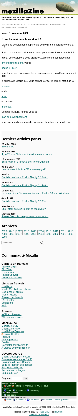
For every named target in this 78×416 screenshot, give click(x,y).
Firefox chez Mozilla (12, 297)
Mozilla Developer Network (16, 356)
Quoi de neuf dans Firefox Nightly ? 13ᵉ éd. (25, 201)
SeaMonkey (34, 390)
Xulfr (4, 305)
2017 (19, 231)
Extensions (7, 303)
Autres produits (10, 339)
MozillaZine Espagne (13, 331)
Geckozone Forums (12, 292)
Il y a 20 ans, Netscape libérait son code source (27, 154)
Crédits (5, 342)
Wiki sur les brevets (12, 317)
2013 (48, 231)
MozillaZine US (10, 326)
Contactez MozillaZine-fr (15, 345)
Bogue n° (7, 378)
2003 (48, 234)
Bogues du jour (10, 373)
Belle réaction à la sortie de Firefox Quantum (26, 161)
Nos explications (62, 399)
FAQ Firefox (8, 300)
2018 (11, 231)
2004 (41, 234)
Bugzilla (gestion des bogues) (17, 365)
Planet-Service (45, 412)
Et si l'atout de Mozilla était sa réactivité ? (24, 209)
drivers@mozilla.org (12, 63)
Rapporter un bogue (12, 367)
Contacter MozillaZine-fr (39, 414)
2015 (34, 231)
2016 (26, 231)
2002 (56, 234)
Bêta (9, 386)
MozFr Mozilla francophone (16, 289)
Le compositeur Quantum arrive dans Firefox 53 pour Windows (35, 193)
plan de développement (14, 117)
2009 (4, 234)
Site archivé (8, 146)
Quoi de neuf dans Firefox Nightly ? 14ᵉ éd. (25, 185)
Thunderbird (21, 390)
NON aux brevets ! (12, 314)
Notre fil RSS (11, 334)
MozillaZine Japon (11, 328)
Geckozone (11, 395)
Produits (6, 337)
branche (6, 86)
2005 (34, 234)
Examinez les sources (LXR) (17, 359)
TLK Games (59, 412)
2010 (70, 231)
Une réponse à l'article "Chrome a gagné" (24, 169)
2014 (41, 231)
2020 (4, 231)
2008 (11, 234)
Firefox (9, 390)
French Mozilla (9, 294)
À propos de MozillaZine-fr (16, 347)
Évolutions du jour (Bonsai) (16, 362)
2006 (26, 234)
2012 (56, 231)
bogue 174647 (9, 68)
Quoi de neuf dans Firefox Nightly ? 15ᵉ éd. (25, 177)
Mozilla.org (7, 286)
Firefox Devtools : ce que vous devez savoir (25, 216)
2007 (19, 234)
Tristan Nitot (8, 272)
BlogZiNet (7, 269)
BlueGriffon (47, 399)
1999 (4, 236)
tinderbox (7, 106)
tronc (4, 96)
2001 (63, 234)
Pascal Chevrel (10, 275)
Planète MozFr (9, 266)
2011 (63, 231)
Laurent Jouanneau (12, 277)
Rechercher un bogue (13, 370)
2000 (70, 234)
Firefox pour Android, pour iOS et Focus (31, 386)
